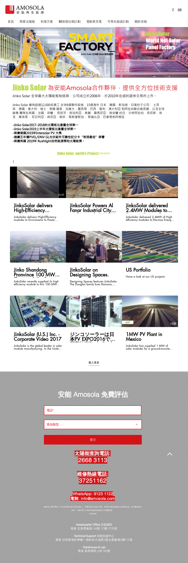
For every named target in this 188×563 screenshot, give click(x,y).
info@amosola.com (98, 498)
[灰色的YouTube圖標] (179, 9)
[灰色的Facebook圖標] (173, 9)
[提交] (93, 440)
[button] (27, 21)
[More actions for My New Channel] (15, 161)
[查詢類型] (93, 424)
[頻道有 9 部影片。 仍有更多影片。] (94, 258)
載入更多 (94, 362)
